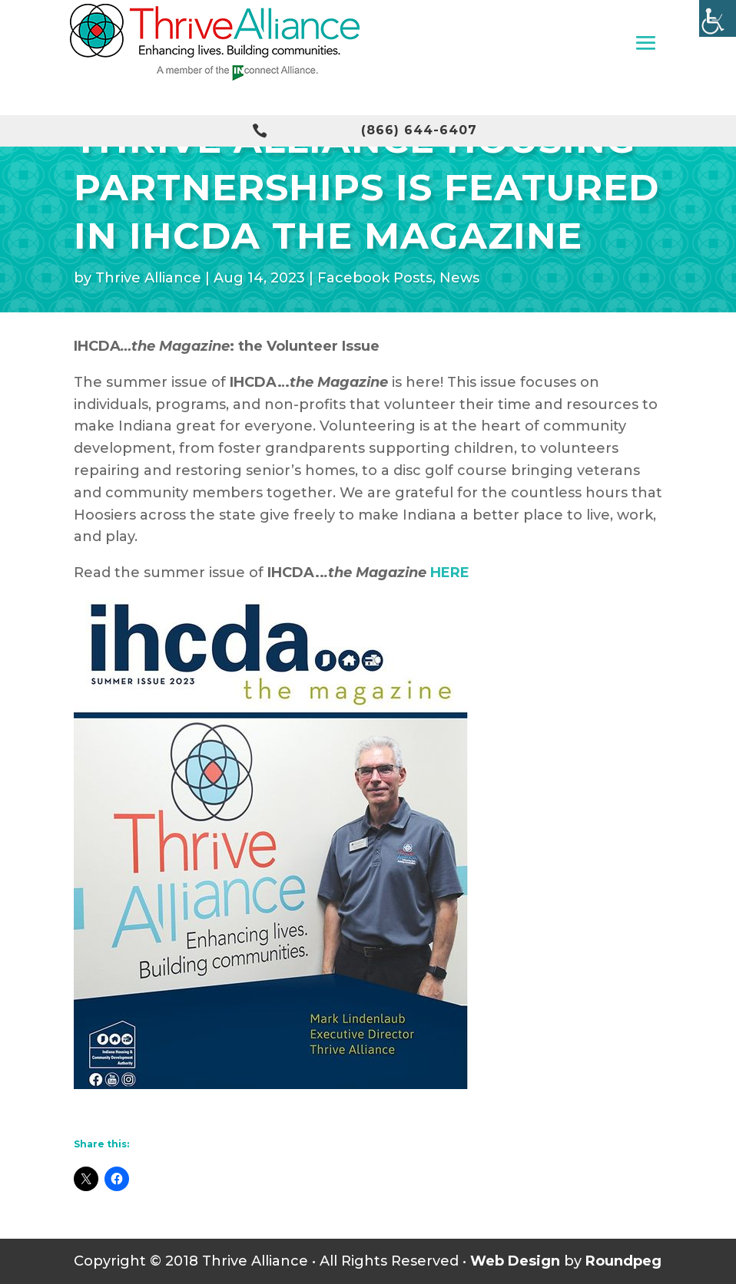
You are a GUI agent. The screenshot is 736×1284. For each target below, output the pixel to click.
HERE (449, 572)
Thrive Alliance (148, 277)
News (459, 277)
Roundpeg (623, 1261)
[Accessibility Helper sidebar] (717, 18)
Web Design (515, 1261)
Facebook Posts (375, 277)
